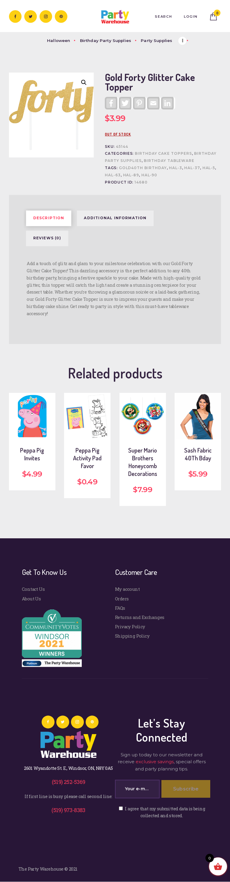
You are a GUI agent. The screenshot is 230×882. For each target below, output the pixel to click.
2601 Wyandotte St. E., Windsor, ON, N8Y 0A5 (68, 768)
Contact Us (33, 589)
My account (127, 589)
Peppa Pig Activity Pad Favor (87, 458)
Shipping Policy (132, 636)
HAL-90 (149, 175)
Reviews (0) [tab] (47, 238)
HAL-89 (131, 175)
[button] (83, 82)
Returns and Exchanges (139, 617)
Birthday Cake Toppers (163, 153)
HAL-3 (175, 168)
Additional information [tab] (115, 218)
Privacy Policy (130, 626)
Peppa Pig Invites (32, 454)
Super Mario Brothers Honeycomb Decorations (142, 461)
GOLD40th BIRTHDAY (143, 168)
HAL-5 (208, 168)
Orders (121, 599)
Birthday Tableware (169, 161)
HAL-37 (192, 168)
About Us (31, 599)
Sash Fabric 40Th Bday (198, 454)
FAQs (120, 608)
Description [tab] (48, 218)
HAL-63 (113, 175)
